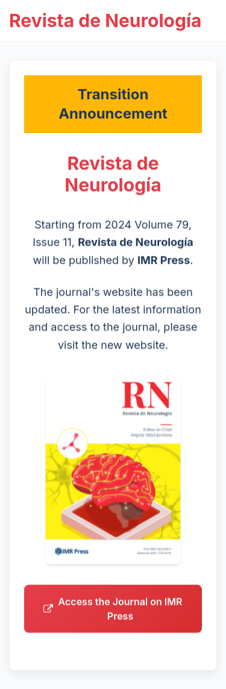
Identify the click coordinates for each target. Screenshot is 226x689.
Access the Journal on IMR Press (112, 611)
